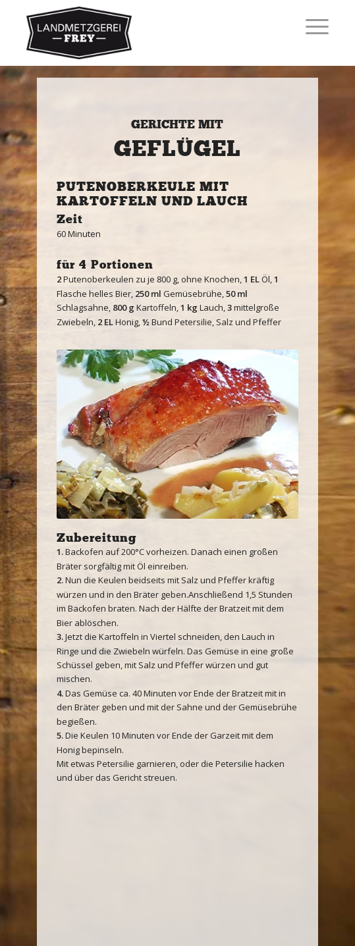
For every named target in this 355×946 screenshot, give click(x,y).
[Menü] (310, 26)
